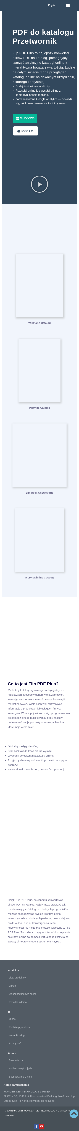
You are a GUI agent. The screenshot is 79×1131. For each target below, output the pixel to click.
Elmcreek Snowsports (40, 492)
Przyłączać (15, 1043)
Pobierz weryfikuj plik (20, 1068)
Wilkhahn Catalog (39, 322)
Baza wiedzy (16, 1060)
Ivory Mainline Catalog (39, 577)
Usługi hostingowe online (22, 994)
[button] (68, 5)
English (52, 5)
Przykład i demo (18, 1002)
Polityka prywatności (20, 1027)
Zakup (12, 985)
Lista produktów (17, 977)
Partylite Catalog (39, 407)
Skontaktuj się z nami (20, 1076)
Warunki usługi (17, 1035)
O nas (12, 1019)
